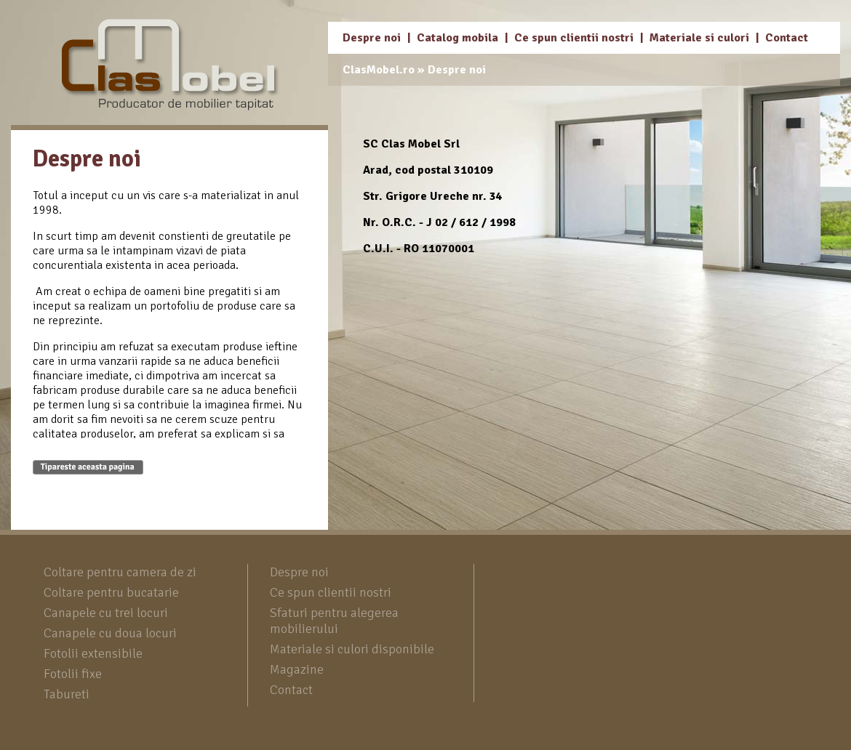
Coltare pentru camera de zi (120, 572)
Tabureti (66, 694)
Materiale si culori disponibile (352, 649)
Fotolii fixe (73, 674)
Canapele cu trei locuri (106, 613)
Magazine (297, 669)
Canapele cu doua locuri (110, 633)
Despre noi (372, 38)
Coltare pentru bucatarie (111, 592)
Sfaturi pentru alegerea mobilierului (334, 621)
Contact (786, 38)
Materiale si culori (699, 38)
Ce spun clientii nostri (574, 38)
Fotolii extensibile (93, 653)
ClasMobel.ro (379, 69)
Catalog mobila (457, 38)
